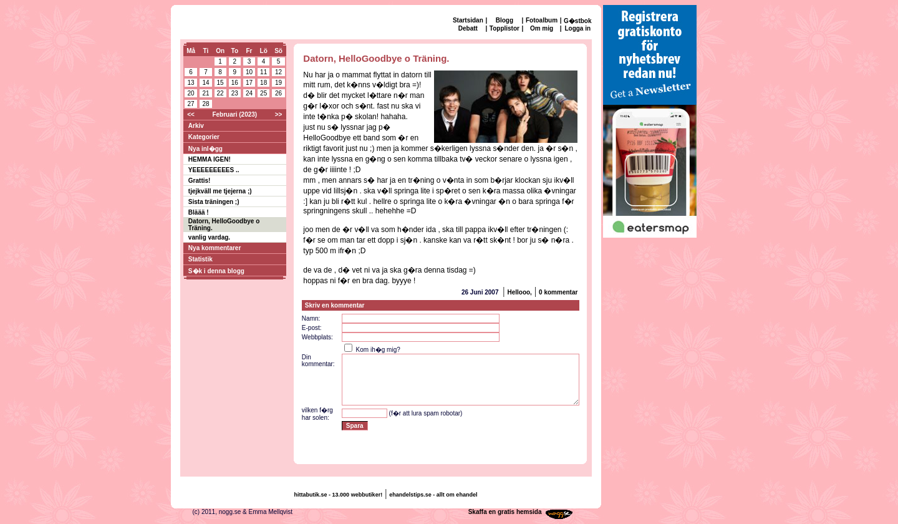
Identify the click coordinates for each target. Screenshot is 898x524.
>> (278, 114)
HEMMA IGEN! (209, 159)
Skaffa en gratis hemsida (505, 511)
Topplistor (504, 28)
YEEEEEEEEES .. (213, 170)
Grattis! (199, 180)
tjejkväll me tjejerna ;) (220, 191)
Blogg (504, 20)
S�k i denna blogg (216, 271)
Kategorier (204, 136)
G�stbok (577, 20)
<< (191, 114)
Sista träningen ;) (213, 201)
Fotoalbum (542, 20)
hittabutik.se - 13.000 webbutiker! (338, 495)
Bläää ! (198, 212)
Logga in (577, 28)
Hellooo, (519, 292)
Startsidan (468, 20)
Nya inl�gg (205, 148)
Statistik (200, 259)
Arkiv (196, 125)
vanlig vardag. (209, 237)
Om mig (541, 28)
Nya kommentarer (214, 248)
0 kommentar (558, 292)
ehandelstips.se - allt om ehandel (433, 495)
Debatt (468, 28)
